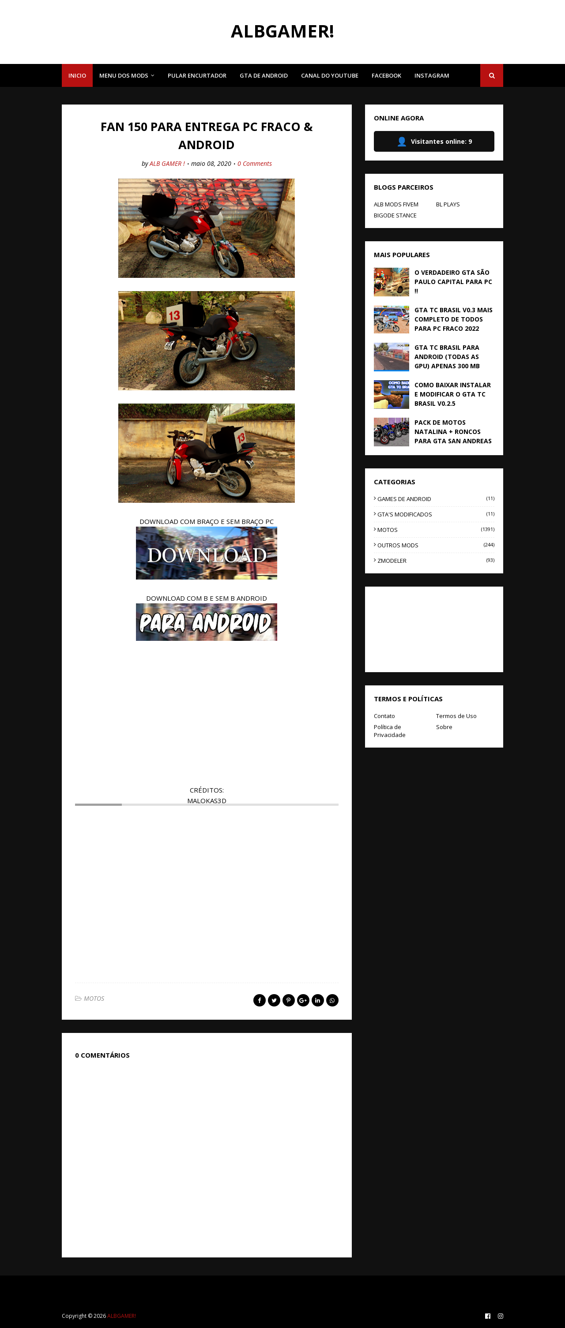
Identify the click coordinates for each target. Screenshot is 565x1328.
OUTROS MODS (435, 545)
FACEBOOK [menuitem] (386, 75)
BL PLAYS (448, 204)
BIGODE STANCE (395, 215)
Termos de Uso (456, 716)
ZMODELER (435, 561)
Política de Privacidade (390, 731)
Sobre (444, 727)
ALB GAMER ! (167, 163)
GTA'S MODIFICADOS (435, 514)
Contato (384, 716)
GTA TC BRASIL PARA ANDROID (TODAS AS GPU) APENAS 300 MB (447, 356)
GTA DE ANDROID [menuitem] (264, 75)
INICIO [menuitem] (77, 75)
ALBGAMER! (282, 31)
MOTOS (94, 998)
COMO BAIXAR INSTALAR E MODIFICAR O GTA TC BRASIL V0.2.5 (452, 394)
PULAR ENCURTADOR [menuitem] (197, 75)
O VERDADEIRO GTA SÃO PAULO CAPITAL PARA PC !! (453, 281)
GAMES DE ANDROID (435, 499)
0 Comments (254, 163)
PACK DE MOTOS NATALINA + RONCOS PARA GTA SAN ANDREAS (453, 431)
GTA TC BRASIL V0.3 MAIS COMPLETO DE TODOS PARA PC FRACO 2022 (453, 319)
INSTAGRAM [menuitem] (431, 75)
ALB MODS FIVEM (396, 204)
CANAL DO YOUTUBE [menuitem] (329, 75)
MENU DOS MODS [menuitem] (123, 75)
